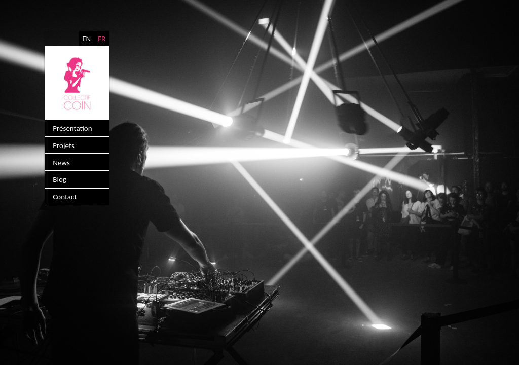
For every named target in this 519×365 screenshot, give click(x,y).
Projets (63, 142)
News (60, 157)
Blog (59, 172)
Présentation (71, 127)
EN (87, 38)
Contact (64, 188)
